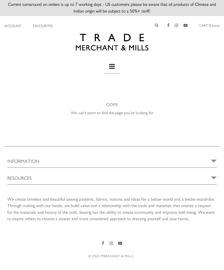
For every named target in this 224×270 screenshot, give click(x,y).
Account (12, 26)
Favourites (43, 26)
